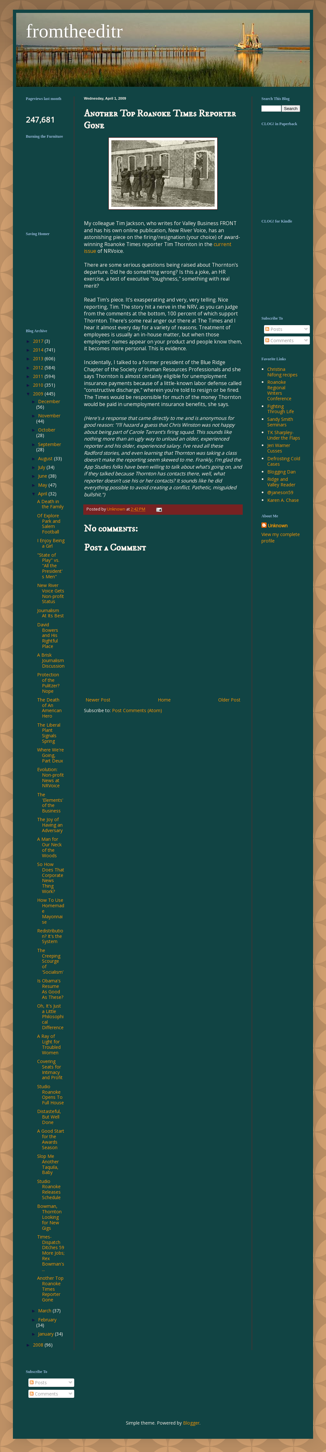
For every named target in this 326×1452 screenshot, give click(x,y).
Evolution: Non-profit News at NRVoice (50, 777)
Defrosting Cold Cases (283, 461)
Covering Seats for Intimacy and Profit (50, 1069)
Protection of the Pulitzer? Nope (48, 682)
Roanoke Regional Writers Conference (279, 390)
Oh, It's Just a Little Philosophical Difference (50, 1016)
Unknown (278, 525)
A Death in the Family (50, 504)
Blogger (191, 1423)
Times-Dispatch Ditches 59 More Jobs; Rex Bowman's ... (51, 1253)
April (43, 494)
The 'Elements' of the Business (50, 802)
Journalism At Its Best (50, 613)
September (49, 444)
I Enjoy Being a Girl (51, 543)
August (46, 458)
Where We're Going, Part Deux (50, 755)
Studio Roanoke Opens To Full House (50, 1094)
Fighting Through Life (280, 409)
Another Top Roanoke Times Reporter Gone (50, 1289)
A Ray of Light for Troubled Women (49, 1044)
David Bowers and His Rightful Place (47, 635)
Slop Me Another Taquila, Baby (48, 1164)
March (45, 1311)
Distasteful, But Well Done (49, 1116)
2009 (39, 394)
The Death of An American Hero (49, 708)
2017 (39, 341)
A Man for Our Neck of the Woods (49, 847)
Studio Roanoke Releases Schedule (49, 1189)
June (43, 476)
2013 (39, 358)
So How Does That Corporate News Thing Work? (50, 877)
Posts (273, 329)
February (47, 1320)
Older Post (229, 700)
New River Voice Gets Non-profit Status (50, 593)
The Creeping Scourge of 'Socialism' (50, 961)
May (43, 485)
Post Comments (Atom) (137, 710)
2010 (39, 385)
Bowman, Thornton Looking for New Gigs (49, 1217)
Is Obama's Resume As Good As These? (50, 989)
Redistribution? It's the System (50, 936)
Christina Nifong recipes (282, 372)
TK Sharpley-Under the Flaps (283, 435)
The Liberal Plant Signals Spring (48, 733)
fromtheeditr (74, 31)
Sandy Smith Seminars (280, 422)
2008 (39, 1345)
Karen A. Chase (283, 500)
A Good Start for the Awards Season (50, 1139)
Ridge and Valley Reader (281, 482)
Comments (279, 340)
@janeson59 (280, 492)
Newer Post (98, 700)
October (46, 430)
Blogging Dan (281, 472)
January (46, 1334)
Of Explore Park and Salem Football (48, 523)
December (49, 401)
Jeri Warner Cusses (278, 448)
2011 (39, 376)
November (49, 416)
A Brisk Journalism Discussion (51, 660)
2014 (39, 350)
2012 (39, 367)
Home (164, 700)
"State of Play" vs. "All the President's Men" (50, 566)
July (42, 467)
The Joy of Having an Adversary (50, 824)
